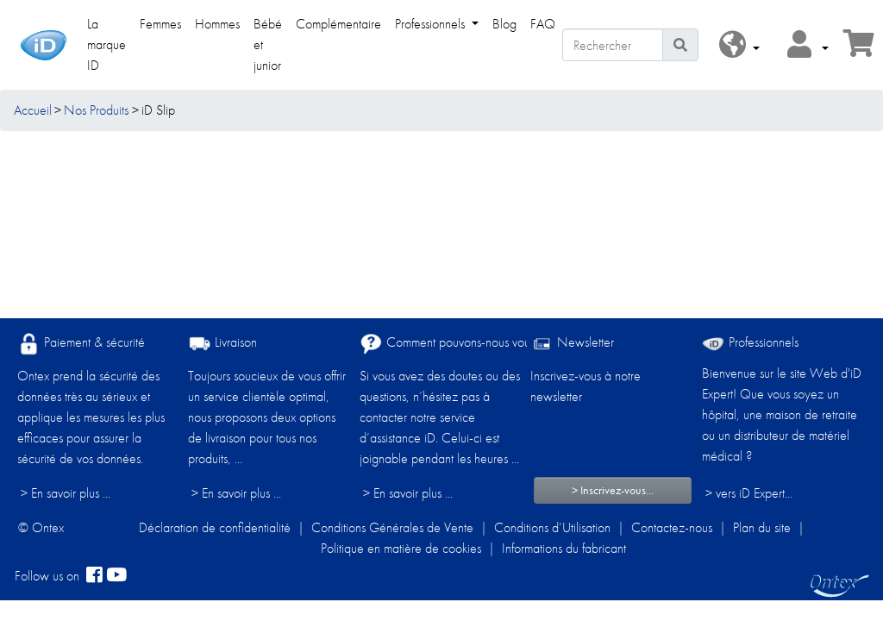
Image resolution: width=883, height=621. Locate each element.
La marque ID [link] (106, 44)
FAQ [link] (542, 24)
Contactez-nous (671, 527)
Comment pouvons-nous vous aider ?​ (467, 343)
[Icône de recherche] (680, 44)
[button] (739, 45)
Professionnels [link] (431, 24)
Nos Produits (96, 110)
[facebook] (94, 576)
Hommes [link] (217, 24)
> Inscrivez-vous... (613, 490)
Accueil (33, 110)
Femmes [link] (160, 24)
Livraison (222, 343)
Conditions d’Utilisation (552, 527)
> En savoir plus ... (65, 493)
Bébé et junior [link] (268, 44)
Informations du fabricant (564, 548)
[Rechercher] (612, 44)
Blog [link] (504, 24)
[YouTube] (116, 576)
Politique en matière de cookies (401, 548)
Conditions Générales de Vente (392, 527)
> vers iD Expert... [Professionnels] (748, 493)
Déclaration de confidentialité (215, 527)
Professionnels (750, 342)
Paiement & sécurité (81, 343)
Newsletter (572, 343)
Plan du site (762, 527)
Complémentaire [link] (338, 24)
